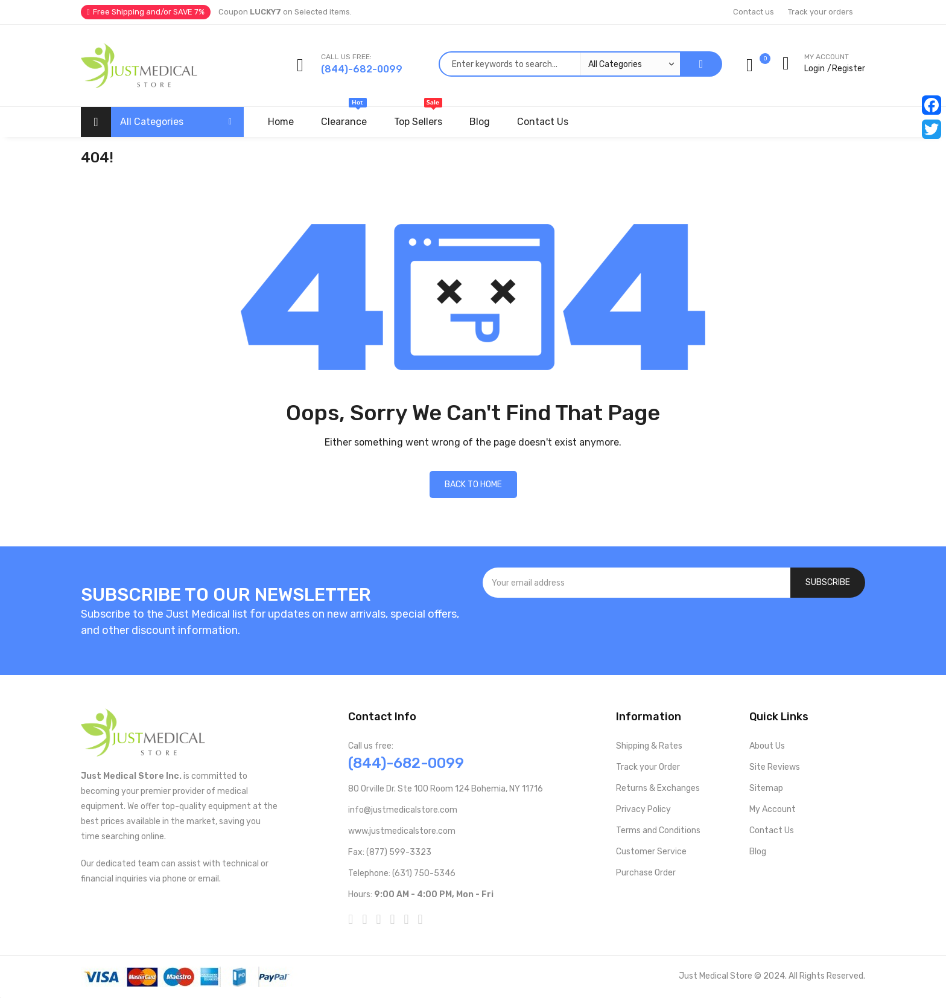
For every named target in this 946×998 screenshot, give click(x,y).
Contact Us (771, 830)
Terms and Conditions (658, 830)
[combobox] (559, 64)
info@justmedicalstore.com (402, 810)
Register (848, 68)
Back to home (473, 484)
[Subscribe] (827, 583)
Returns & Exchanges (658, 788)
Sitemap (766, 788)
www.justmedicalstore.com (402, 831)
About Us (767, 746)
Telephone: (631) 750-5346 (402, 873)
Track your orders (820, 11)
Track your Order (648, 767)
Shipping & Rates (649, 746)
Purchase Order (646, 873)
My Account (772, 809)
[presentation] (674, 630)
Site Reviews (774, 767)
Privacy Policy (643, 809)
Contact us (753, 11)
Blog (757, 851)
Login (814, 68)
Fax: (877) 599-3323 (389, 852)
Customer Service (651, 851)
